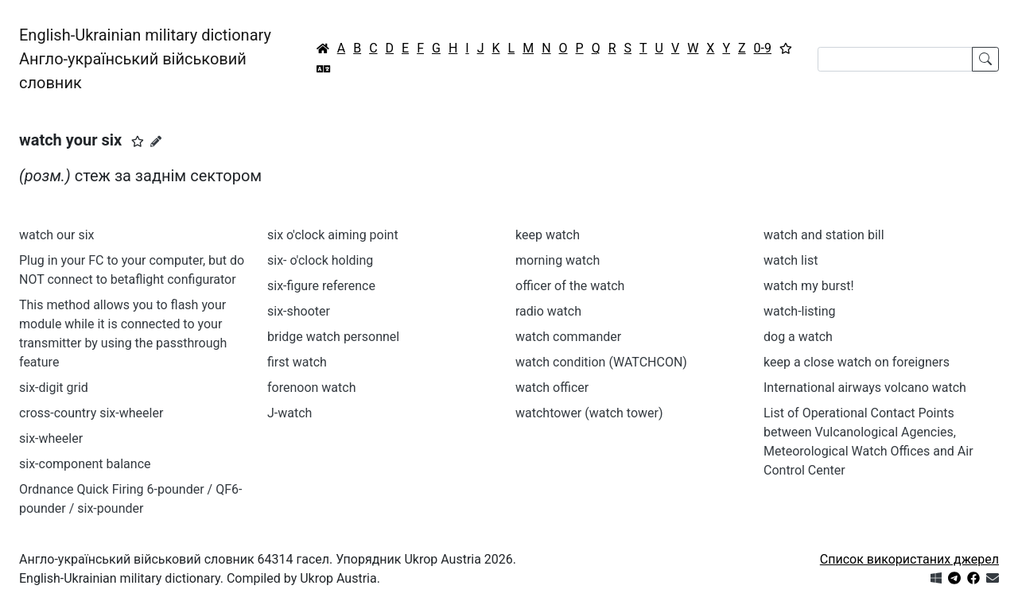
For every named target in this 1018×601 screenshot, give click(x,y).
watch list (791, 260)
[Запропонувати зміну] (155, 141)
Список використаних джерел (909, 559)
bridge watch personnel (333, 336)
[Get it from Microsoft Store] (936, 578)
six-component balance (84, 463)
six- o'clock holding (320, 260)
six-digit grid (53, 387)
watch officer (552, 387)
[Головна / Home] (323, 48)
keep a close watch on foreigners (857, 362)
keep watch (547, 234)
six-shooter (298, 311)
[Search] (895, 59)
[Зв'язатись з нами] (992, 578)
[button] (137, 141)
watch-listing (800, 311)
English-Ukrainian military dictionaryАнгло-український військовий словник (145, 58)
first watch (297, 362)
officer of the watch (569, 285)
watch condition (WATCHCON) (601, 362)
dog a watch (798, 336)
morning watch (557, 260)
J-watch (289, 413)
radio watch (548, 311)
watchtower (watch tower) (589, 413)
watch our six (57, 234)
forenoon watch (311, 387)
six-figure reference (321, 285)
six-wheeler (51, 438)
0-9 (762, 48)
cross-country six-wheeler (91, 413)
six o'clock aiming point (332, 234)
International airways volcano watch (865, 387)
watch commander (568, 336)
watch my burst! (809, 285)
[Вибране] (785, 48)
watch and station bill (824, 234)
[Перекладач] (324, 69)
